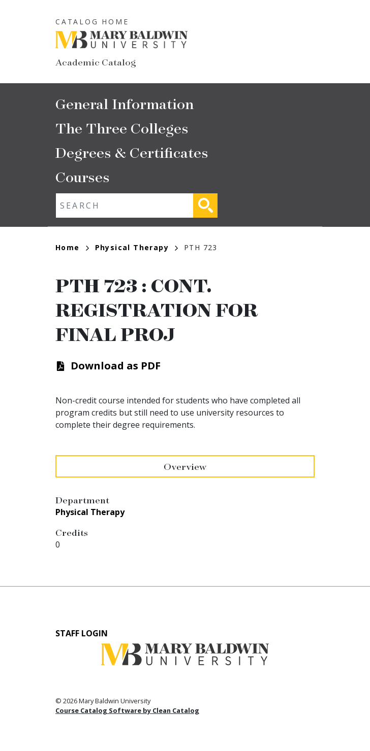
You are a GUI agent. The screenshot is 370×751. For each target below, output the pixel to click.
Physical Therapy (136, 247)
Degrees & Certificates (131, 152)
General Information (124, 103)
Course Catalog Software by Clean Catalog (127, 710)
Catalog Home (92, 21)
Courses (82, 176)
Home (72, 247)
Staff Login (81, 633)
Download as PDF (116, 365)
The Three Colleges (122, 128)
